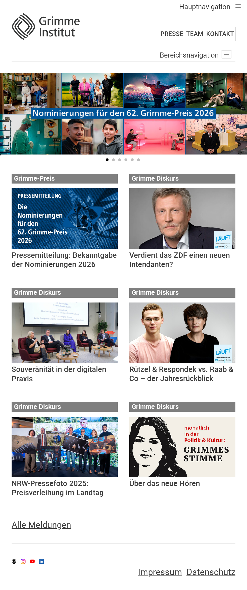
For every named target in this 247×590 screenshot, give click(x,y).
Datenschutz (210, 572)
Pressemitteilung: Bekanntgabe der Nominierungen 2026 (64, 260)
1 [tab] (107, 160)
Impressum (160, 572)
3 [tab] (120, 160)
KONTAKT (220, 33)
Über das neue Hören (164, 483)
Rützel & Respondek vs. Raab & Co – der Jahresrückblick (181, 374)
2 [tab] (114, 160)
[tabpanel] (123, 114)
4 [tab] (126, 160)
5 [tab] (132, 160)
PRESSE (171, 33)
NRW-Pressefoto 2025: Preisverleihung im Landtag (58, 488)
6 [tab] (139, 160)
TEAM (194, 33)
